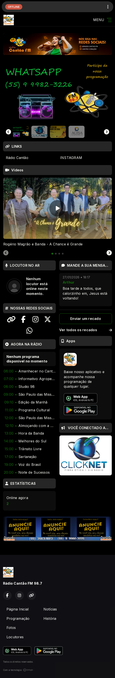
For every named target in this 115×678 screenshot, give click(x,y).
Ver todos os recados (85, 330)
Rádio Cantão (17, 157)
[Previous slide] (5, 253)
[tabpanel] (57, 212)
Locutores (15, 637)
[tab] (52, 254)
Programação (18, 618)
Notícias (50, 609)
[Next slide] (106, 131)
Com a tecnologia (18, 669)
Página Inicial (17, 609)
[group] (57, 92)
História (49, 618)
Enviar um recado (85, 318)
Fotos (11, 627)
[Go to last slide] (8, 131)
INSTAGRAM (71, 157)
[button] (21, 132)
